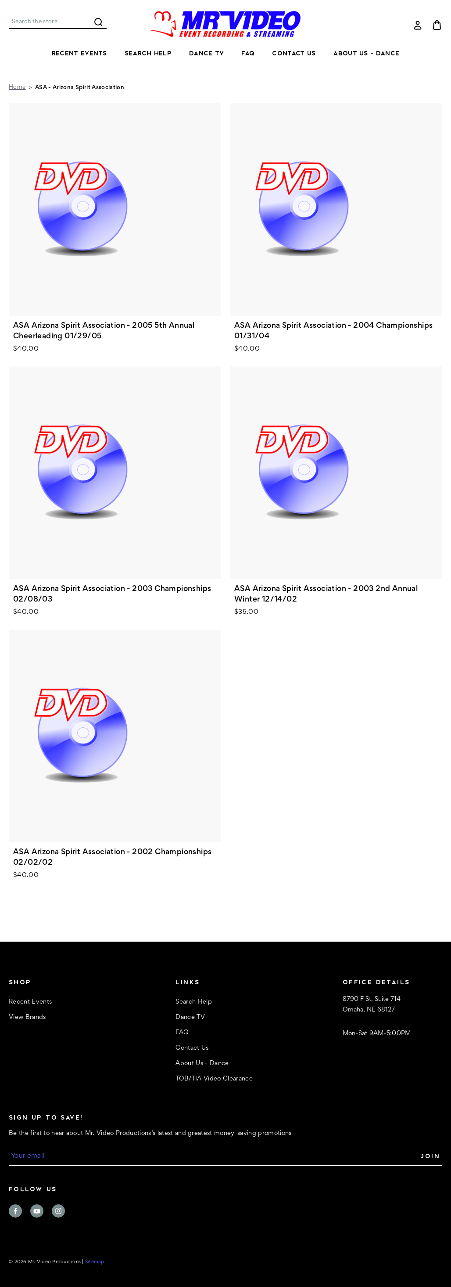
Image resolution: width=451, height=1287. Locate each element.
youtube (36, 1210)
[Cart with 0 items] (437, 25)
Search (98, 22)
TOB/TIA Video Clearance (213, 1079)
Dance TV (206, 53)
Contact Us (293, 53)
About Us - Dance (366, 53)
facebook (15, 1210)
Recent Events (79, 53)
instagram (58, 1210)
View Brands (27, 1017)
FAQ (247, 53)
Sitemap (94, 1262)
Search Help (148, 53)
